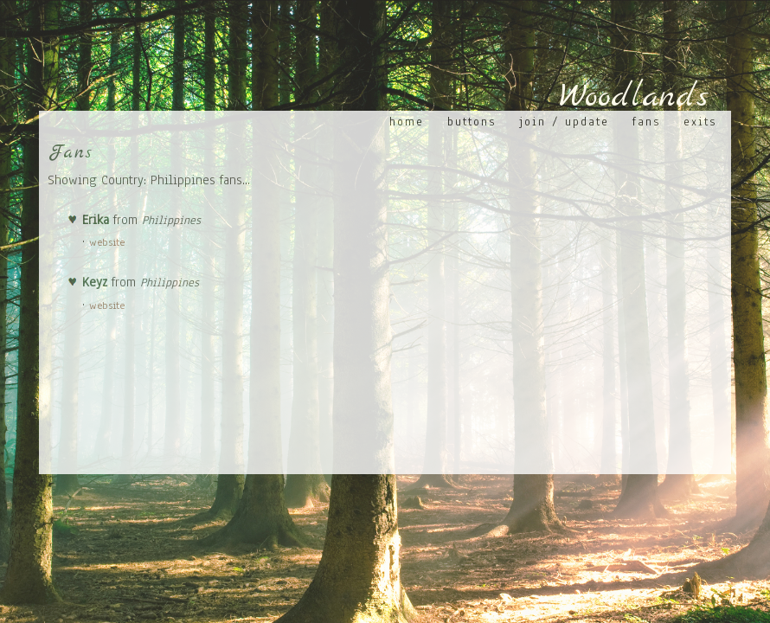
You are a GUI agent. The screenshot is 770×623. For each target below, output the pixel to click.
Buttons (471, 121)
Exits (699, 121)
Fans (646, 121)
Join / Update (564, 121)
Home (406, 121)
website (107, 242)
